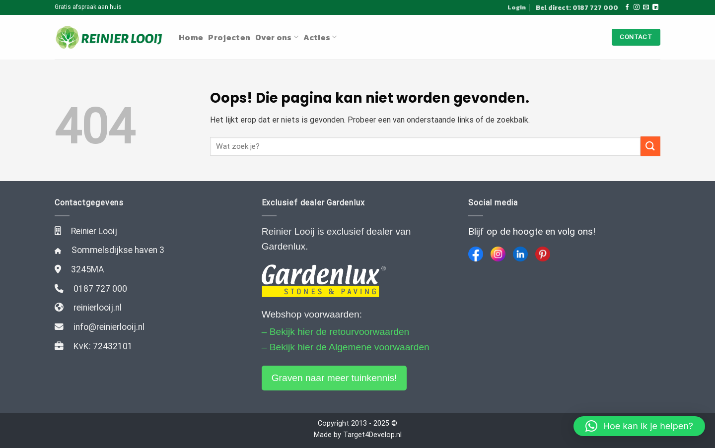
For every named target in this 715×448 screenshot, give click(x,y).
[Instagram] (498, 254)
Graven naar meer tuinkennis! (334, 378)
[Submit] (650, 146)
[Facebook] (475, 254)
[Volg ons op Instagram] (637, 7)
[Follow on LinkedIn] (655, 7)
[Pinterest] (542, 254)
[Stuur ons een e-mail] (646, 7)
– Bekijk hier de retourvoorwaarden (336, 331)
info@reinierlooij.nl (108, 327)
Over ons (276, 37)
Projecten (229, 37)
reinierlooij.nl (97, 308)
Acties (320, 37)
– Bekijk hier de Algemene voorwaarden (345, 347)
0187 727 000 (100, 289)
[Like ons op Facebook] (627, 7)
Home (191, 37)
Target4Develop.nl (372, 435)
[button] (639, 426)
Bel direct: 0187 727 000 (577, 7)
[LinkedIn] (520, 254)
